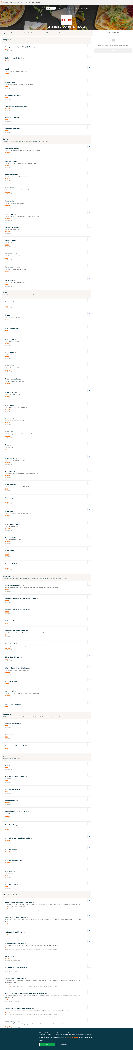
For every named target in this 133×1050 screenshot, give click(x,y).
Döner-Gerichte (28, 33)
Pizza (19, 33)
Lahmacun (40, 33)
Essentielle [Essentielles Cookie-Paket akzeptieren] (64, 1044)
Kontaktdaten (74, 8)
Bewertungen (62, 8)
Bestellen (113, 51)
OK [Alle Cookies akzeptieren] (47, 1044)
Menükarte (51, 8)
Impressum (85, 8)
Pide (47, 33)
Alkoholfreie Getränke (58, 33)
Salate (13, 33)
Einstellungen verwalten (72, 1037)
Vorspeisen (5, 33)
